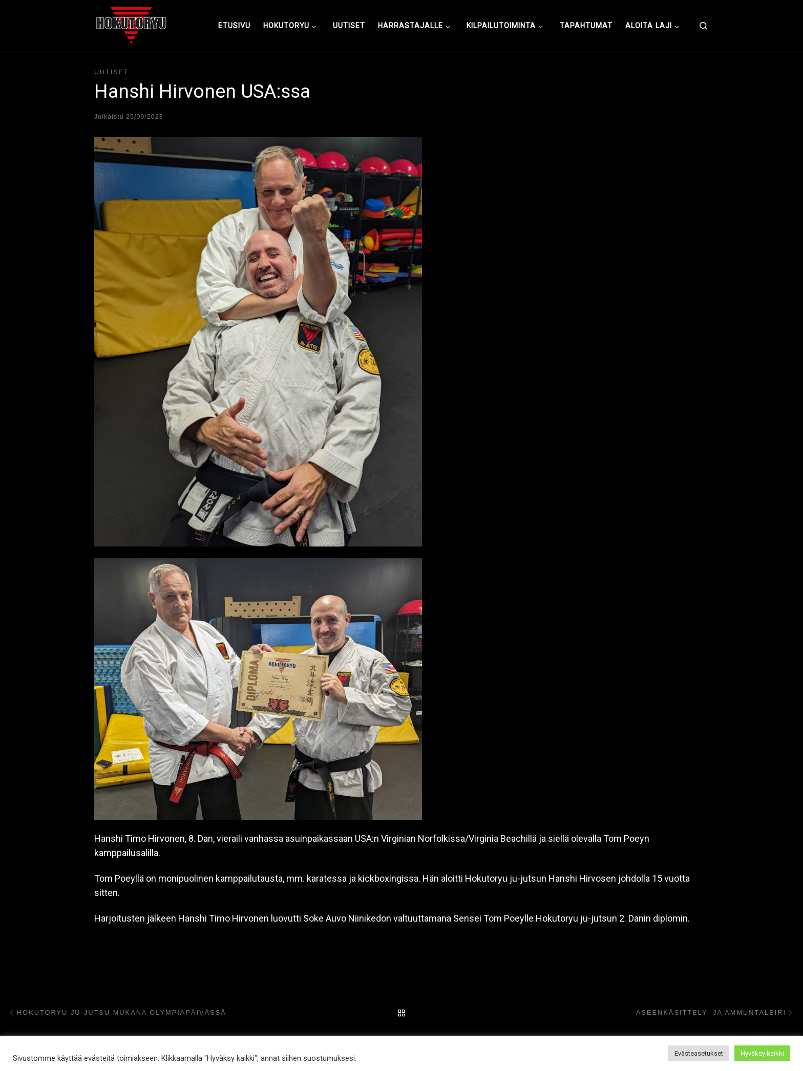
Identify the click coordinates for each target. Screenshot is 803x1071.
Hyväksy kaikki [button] (762, 1053)
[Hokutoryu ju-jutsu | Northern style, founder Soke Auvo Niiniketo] (131, 24)
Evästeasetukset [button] (698, 1053)
